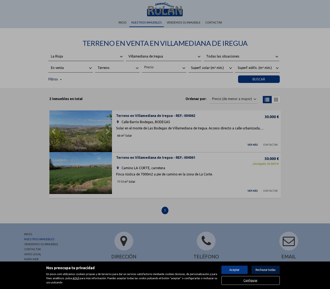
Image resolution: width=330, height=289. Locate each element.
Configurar (250, 280)
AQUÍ (76, 278)
